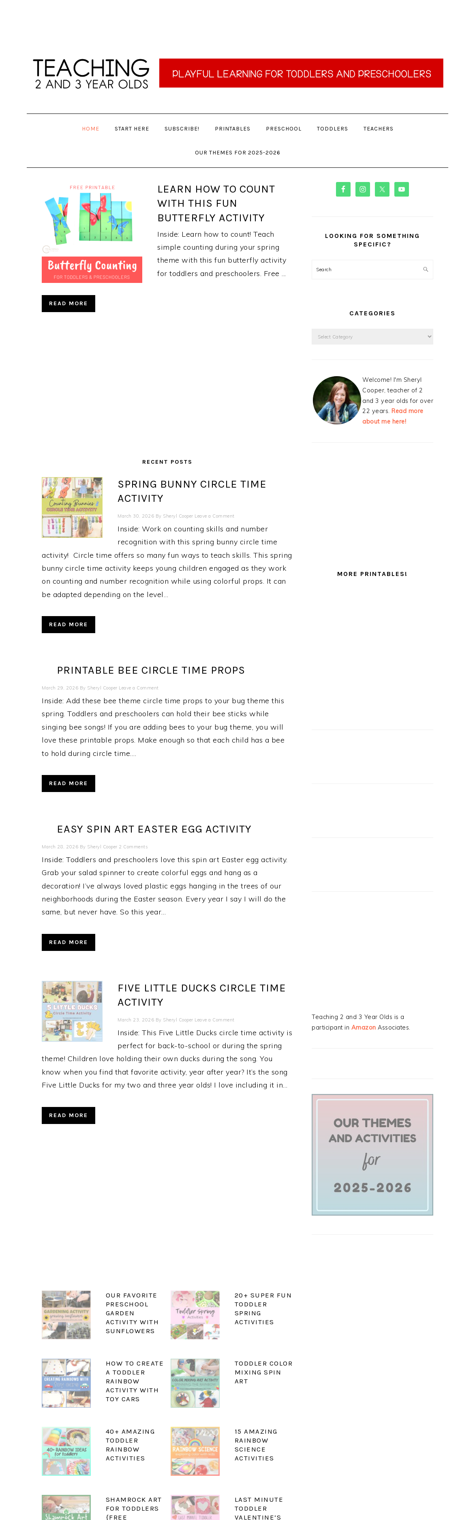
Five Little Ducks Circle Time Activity (165, 960)
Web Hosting (303, 1505)
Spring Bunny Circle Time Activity (156, 483)
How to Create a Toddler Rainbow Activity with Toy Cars (102, 1311)
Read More (68, 303)
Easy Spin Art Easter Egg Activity (154, 801)
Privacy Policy (237, 1498)
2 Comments (133, 819)
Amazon (363, 1027)
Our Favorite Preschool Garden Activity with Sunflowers (98, 1262)
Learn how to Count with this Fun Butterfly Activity (216, 203)
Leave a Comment (139, 502)
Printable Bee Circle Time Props (151, 642)
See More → (271, 1472)
